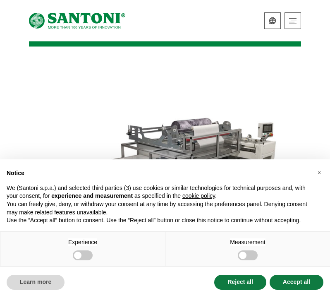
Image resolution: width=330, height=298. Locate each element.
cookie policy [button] (198, 195)
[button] (319, 172)
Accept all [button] (296, 282)
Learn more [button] (35, 282)
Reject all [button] (240, 282)
